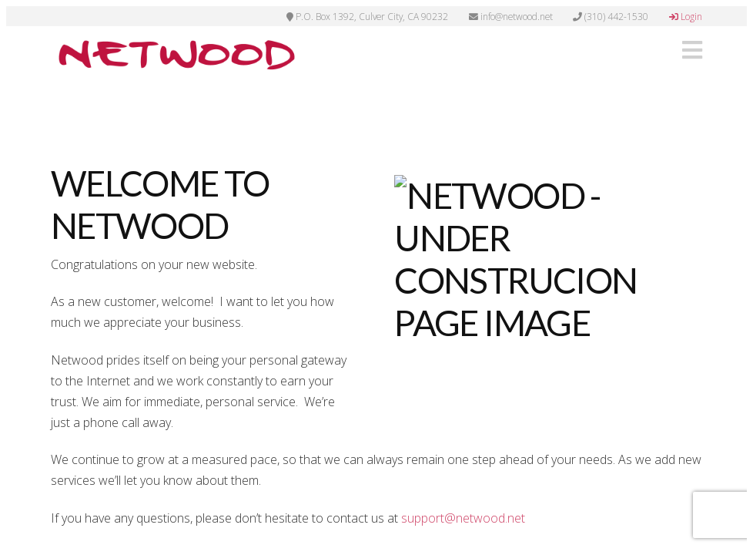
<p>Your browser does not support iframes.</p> (376, 277)
